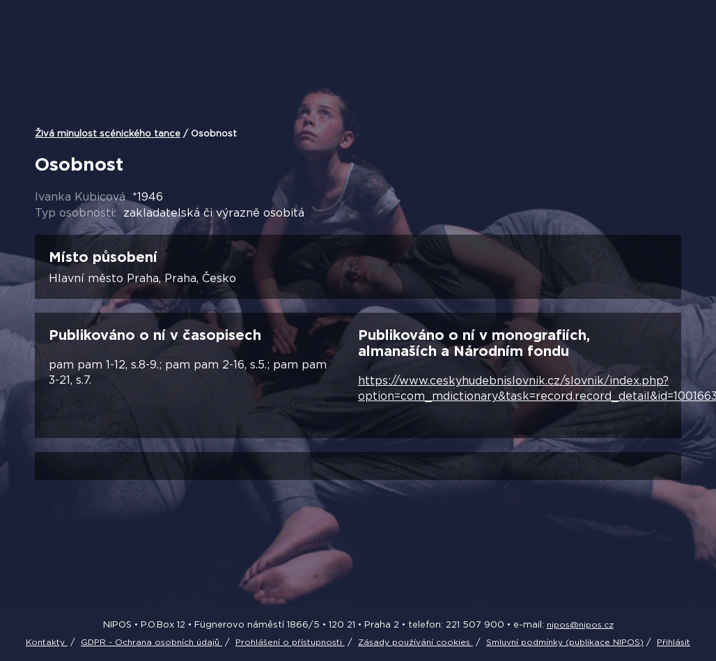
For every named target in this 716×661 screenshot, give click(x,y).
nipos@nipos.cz (580, 624)
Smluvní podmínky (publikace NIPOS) (565, 641)
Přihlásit (673, 641)
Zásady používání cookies (415, 641)
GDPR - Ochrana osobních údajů (151, 641)
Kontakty (47, 641)
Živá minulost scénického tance (107, 133)
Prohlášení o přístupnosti (290, 641)
